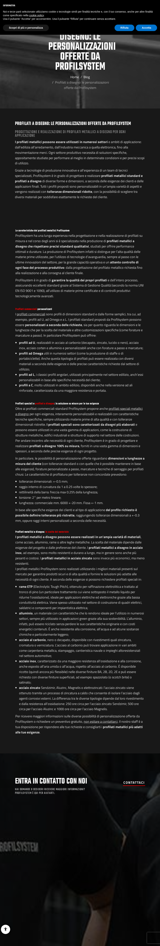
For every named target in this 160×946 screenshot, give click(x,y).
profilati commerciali (31, 314)
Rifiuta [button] (124, 27)
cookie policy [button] (36, 15)
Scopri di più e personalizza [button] (26, 27)
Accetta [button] (146, 27)
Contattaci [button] (134, 782)
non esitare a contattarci (101, 721)
